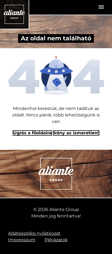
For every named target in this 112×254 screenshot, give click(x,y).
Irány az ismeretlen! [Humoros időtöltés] (76, 132)
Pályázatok (56, 239)
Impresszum (21, 239)
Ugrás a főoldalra (32, 132)
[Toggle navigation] (101, 7)
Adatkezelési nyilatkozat (34, 233)
